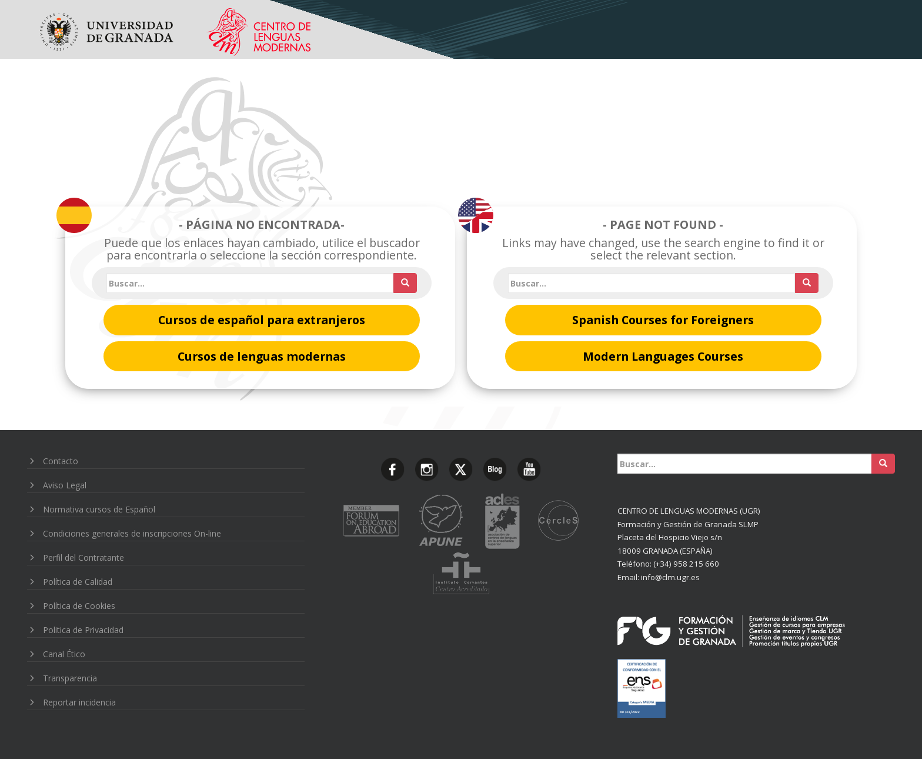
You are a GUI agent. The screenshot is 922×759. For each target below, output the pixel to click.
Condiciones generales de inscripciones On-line (132, 533)
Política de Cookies (79, 605)
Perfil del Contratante (83, 557)
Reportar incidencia (79, 702)
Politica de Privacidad (83, 629)
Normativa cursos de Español (99, 509)
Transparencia (70, 678)
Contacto (60, 461)
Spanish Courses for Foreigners (663, 320)
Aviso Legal (64, 485)
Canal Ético (64, 654)
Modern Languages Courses (663, 356)
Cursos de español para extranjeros (261, 320)
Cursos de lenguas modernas (262, 356)
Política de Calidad (77, 581)
